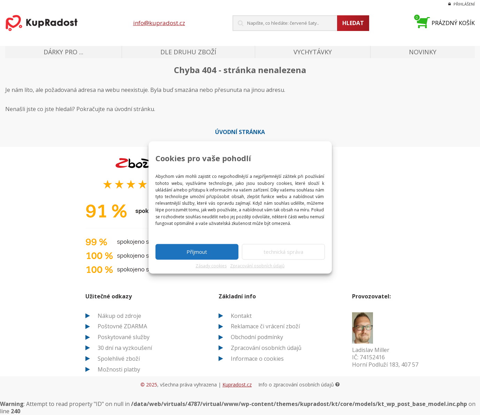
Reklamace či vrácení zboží (265, 326)
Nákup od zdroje (119, 316)
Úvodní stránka (240, 132)
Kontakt (241, 316)
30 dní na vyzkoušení (125, 348)
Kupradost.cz (237, 384)
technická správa (283, 251)
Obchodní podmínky (257, 337)
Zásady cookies (211, 266)
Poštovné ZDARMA (122, 326)
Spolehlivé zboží (119, 358)
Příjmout (196, 251)
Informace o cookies (257, 358)
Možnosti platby (119, 369)
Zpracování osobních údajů (257, 266)
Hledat (353, 23)
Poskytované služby (124, 337)
